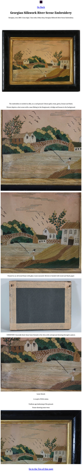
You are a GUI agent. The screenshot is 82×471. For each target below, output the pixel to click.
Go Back (41, 7)
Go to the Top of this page (41, 469)
